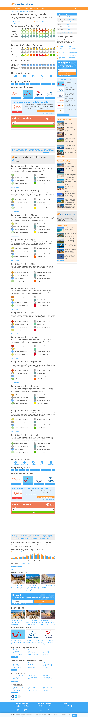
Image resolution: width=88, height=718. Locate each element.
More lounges (15, 693)
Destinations (20, 8)
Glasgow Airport (47, 678)
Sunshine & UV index (40, 21)
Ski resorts (45, 655)
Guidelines (26, 708)
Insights (38, 8)
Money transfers (73, 52)
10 (15, 557)
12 (49, 557)
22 (35, 555)
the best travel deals (69, 216)
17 (28, 556)
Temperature (16, 21)
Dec (53, 83)
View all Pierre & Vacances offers (48, 113)
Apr (23, 83)
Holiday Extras (46, 663)
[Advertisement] (56, 3)
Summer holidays (32, 652)
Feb (16, 83)
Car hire (60, 55)
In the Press (24, 712)
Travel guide (42, 78)
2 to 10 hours (70, 16)
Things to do (72, 57)
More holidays (15, 657)
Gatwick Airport (47, 676)
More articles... (61, 156)
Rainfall (15, 23)
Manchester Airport (18, 676)
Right (68, 29)
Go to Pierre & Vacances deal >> (45, 111)
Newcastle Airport (47, 679)
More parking (15, 682)
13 (19, 556)
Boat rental (61, 52)
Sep (42, 83)
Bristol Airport (16, 679)
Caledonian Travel (47, 666)
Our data (25, 706)
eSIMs (60, 58)
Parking (40, 710)
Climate (40, 711)
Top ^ (13, 700)
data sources (46, 152)
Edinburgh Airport (32, 679)
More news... (60, 260)
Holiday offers (16, 663)
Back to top (14, 570)
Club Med (45, 668)
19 (43, 555)
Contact (18, 707)
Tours (70, 58)
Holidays (61, 46)
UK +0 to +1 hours (71, 19)
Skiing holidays (72, 55)
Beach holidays (16, 650)
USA (47, 711)
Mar (20, 83)
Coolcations (46, 652)
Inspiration (32, 8)
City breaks (16, 652)
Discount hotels (17, 668)
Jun (31, 83)
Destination (14, 122)
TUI (29, 663)
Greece (47, 707)
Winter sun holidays (33, 655)
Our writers (26, 707)
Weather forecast (24, 78)
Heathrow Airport (32, 691)
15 (46, 556)
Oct (46, 83)
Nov (49, 83)
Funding (25, 710)
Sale (17, 112)
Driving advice (62, 57)
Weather (14, 8)
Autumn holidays (32, 653)
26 (34, 554)
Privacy (18, 708)
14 (23, 556)
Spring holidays (32, 650)
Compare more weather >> (16, 567)
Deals (26, 8)
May (27, 83)
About (18, 706)
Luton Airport (31, 676)
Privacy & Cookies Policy (25, 716)
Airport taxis (62, 51)
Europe (16, 11)
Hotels (70, 46)
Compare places (47, 653)
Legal (18, 710)
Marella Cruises (32, 668)
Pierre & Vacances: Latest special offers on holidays (30, 103)
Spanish (69, 21)
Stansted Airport (17, 678)
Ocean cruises (72, 54)
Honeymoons (46, 650)
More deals (14, 670)
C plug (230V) (70, 26)
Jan (12, 83)
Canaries (48, 706)
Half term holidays (17, 655)
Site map (18, 711)
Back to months (15, 187)
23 (30, 555)
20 (32, 555)
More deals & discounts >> (63, 115)
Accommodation (73, 48)
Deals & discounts (51, 78)
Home (12, 11)
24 (41, 555)
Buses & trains (62, 54)
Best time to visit (16, 78)
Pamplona (25, 11)
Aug (38, 83)
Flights (60, 48)
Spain (21, 11)
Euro (68, 24)
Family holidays (17, 653)
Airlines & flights (17, 666)
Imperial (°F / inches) (26, 564)
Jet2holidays (31, 665)
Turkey (47, 710)
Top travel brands (17, 665)
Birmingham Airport (33, 678)
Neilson (30, 666)
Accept (74, 715)
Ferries (70, 51)
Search (43, 8)
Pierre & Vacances (47, 665)
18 (27, 556)
